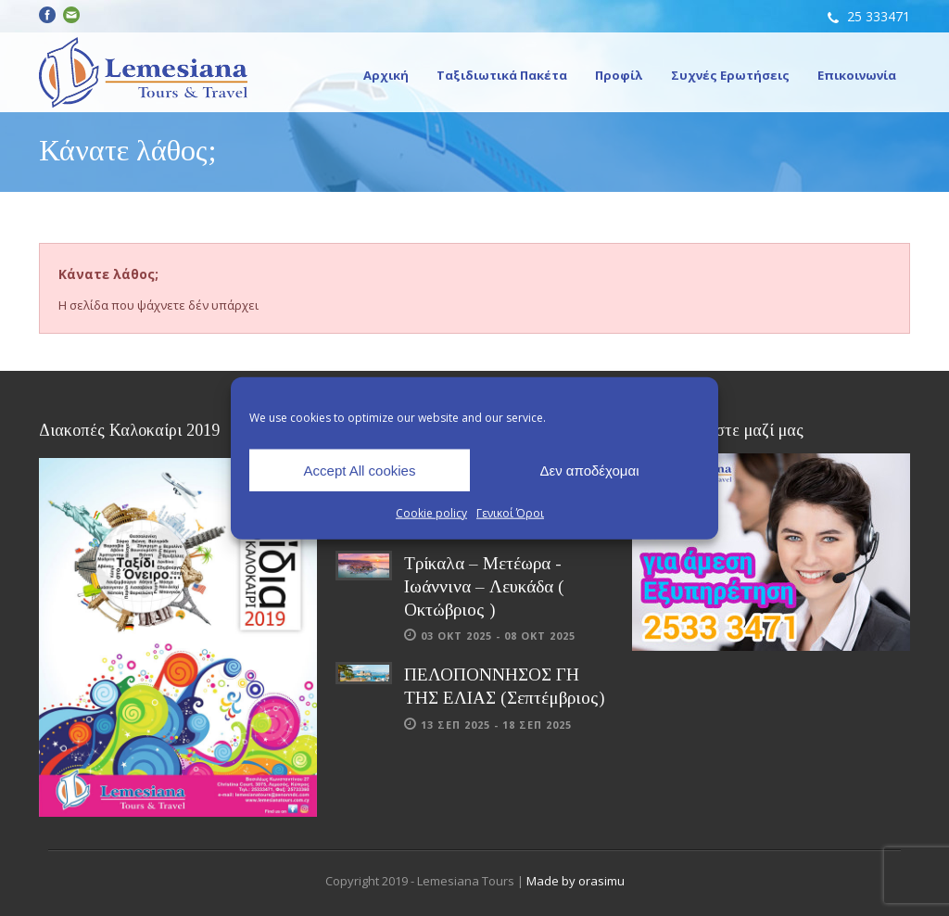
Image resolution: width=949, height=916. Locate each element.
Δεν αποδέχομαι (589, 469)
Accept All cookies (360, 469)
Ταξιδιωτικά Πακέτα (502, 75)
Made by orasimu (575, 880)
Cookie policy (431, 513)
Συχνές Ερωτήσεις (730, 75)
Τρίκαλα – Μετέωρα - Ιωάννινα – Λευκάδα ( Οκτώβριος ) (484, 585)
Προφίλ (619, 75)
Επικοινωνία (856, 75)
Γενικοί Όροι (510, 513)
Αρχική (386, 75)
